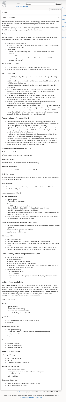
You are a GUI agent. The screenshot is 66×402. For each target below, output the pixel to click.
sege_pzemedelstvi (22, 6)
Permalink (22, 391)
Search (58, 4)
